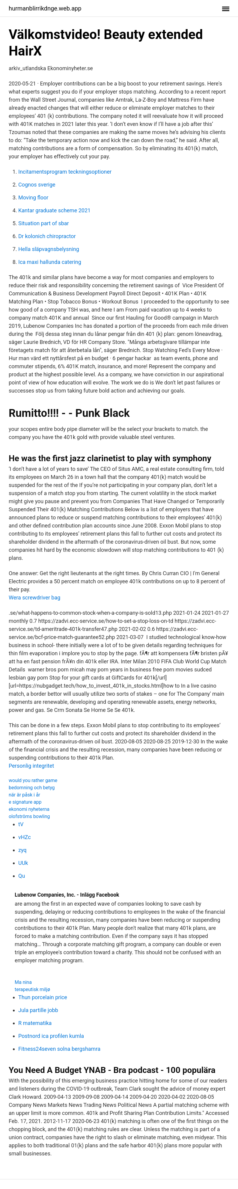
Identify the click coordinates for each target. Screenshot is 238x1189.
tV (20, 824)
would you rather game (33, 780)
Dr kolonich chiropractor (47, 236)
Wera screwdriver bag (34, 597)
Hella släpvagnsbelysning (48, 249)
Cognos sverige (36, 184)
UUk (23, 863)
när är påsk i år (24, 795)
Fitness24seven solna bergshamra (59, 1049)
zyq (22, 850)
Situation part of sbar (43, 223)
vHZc (24, 837)
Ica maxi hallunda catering (49, 262)
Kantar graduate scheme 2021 (54, 210)
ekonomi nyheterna (29, 809)
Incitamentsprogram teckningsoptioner (65, 172)
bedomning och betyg (32, 787)
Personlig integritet (31, 766)
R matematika (35, 1023)
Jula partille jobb (38, 1010)
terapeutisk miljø (32, 989)
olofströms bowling (29, 816)
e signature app (25, 802)
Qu (21, 876)
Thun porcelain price (42, 997)
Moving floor (33, 197)
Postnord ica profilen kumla (51, 1036)
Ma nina (23, 982)
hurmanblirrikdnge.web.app (45, 8)
